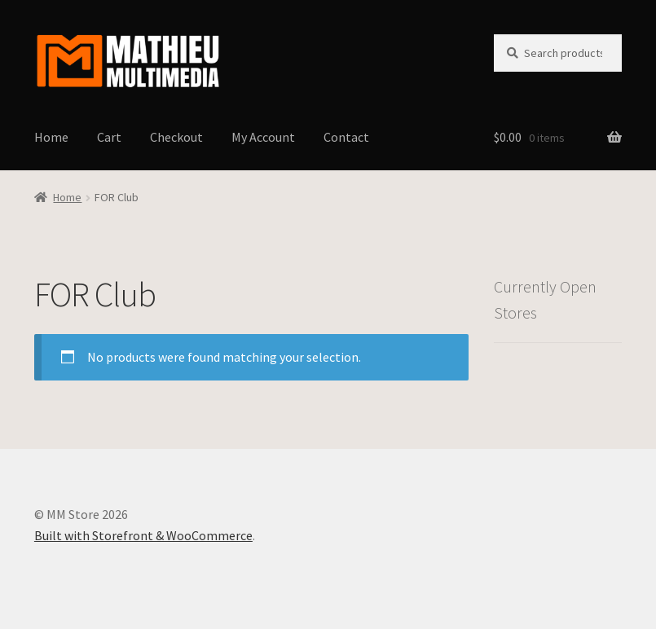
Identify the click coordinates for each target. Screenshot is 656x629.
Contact (346, 137)
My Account (263, 137)
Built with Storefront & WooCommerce (143, 535)
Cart (109, 137)
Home (51, 137)
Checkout (176, 137)
